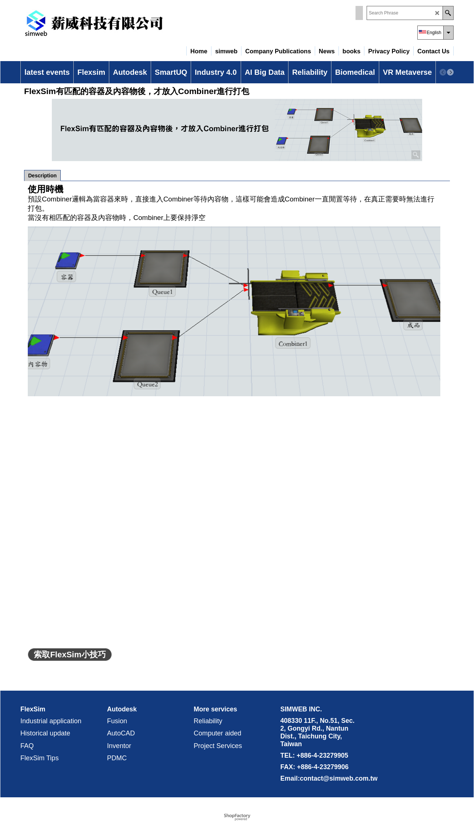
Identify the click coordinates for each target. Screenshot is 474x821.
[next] (450, 72)
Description (42, 175)
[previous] (443, 72)
